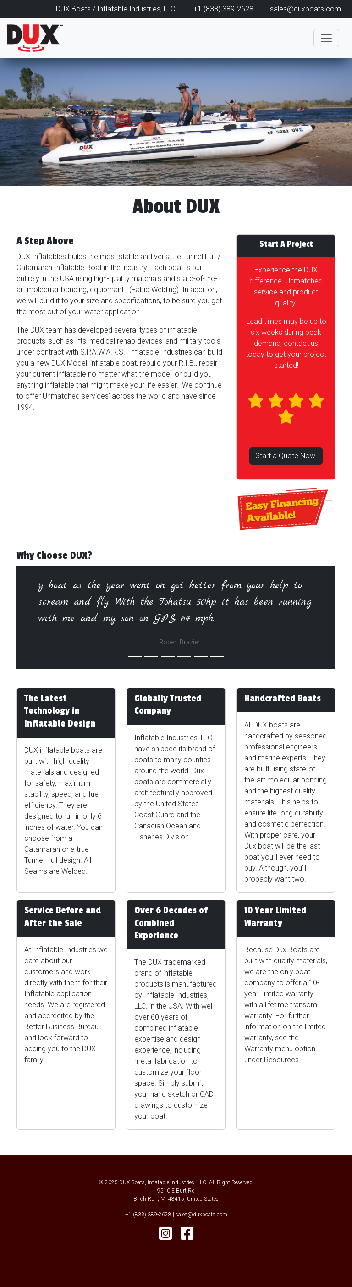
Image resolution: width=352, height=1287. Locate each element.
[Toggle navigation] (326, 38)
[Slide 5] (217, 656)
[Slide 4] (201, 656)
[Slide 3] (184, 656)
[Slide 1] (151, 656)
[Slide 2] (168, 656)
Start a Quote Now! (286, 455)
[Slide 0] (135, 656)
